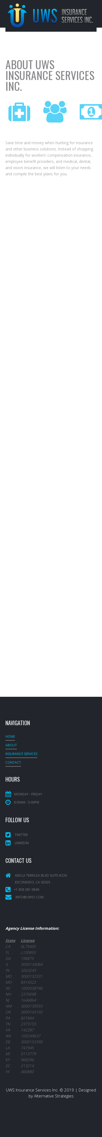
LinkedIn (17, 843)
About (11, 745)
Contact (13, 762)
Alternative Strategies (54, 1096)
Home (10, 736)
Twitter (16, 834)
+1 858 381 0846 (26, 889)
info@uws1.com (30, 897)
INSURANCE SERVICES (21, 753)
